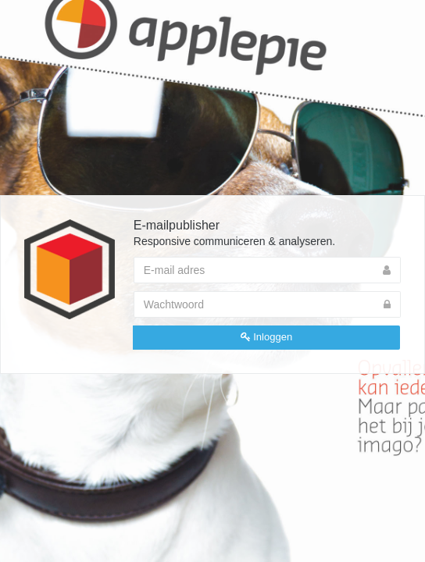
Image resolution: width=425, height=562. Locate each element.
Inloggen (267, 337)
